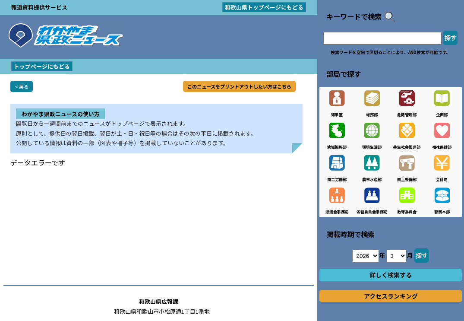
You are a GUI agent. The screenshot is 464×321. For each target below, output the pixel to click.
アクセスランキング (391, 296)
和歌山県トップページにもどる (264, 7)
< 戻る (21, 86)
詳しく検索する (390, 274)
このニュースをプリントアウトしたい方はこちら (239, 86)
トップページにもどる (42, 66)
